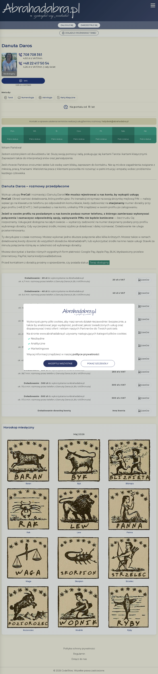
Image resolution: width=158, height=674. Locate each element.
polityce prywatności (86, 354)
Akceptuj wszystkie (60, 363)
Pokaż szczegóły (97, 363)
